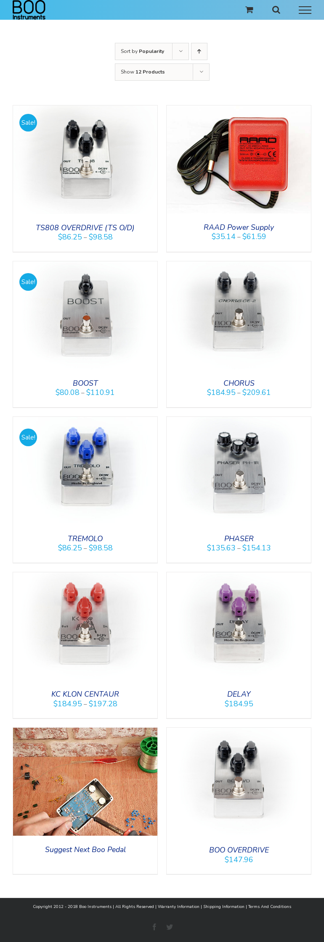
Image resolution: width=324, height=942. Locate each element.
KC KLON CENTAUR (85, 694)
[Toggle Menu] (305, 10)
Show (143, 71)
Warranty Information (178, 907)
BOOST (85, 383)
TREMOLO (85, 539)
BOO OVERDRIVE (239, 850)
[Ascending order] (199, 51)
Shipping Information (223, 907)
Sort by (142, 51)
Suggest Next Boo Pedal (85, 850)
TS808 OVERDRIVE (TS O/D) (85, 228)
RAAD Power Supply (239, 227)
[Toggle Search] (276, 9)
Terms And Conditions (269, 907)
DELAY (238, 694)
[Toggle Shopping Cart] (249, 9)
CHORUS (239, 383)
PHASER (239, 539)
